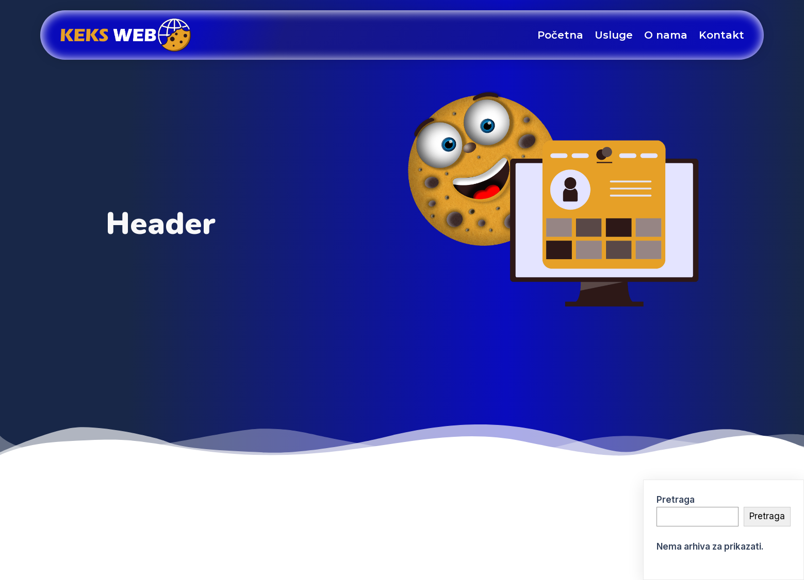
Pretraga (676, 499)
